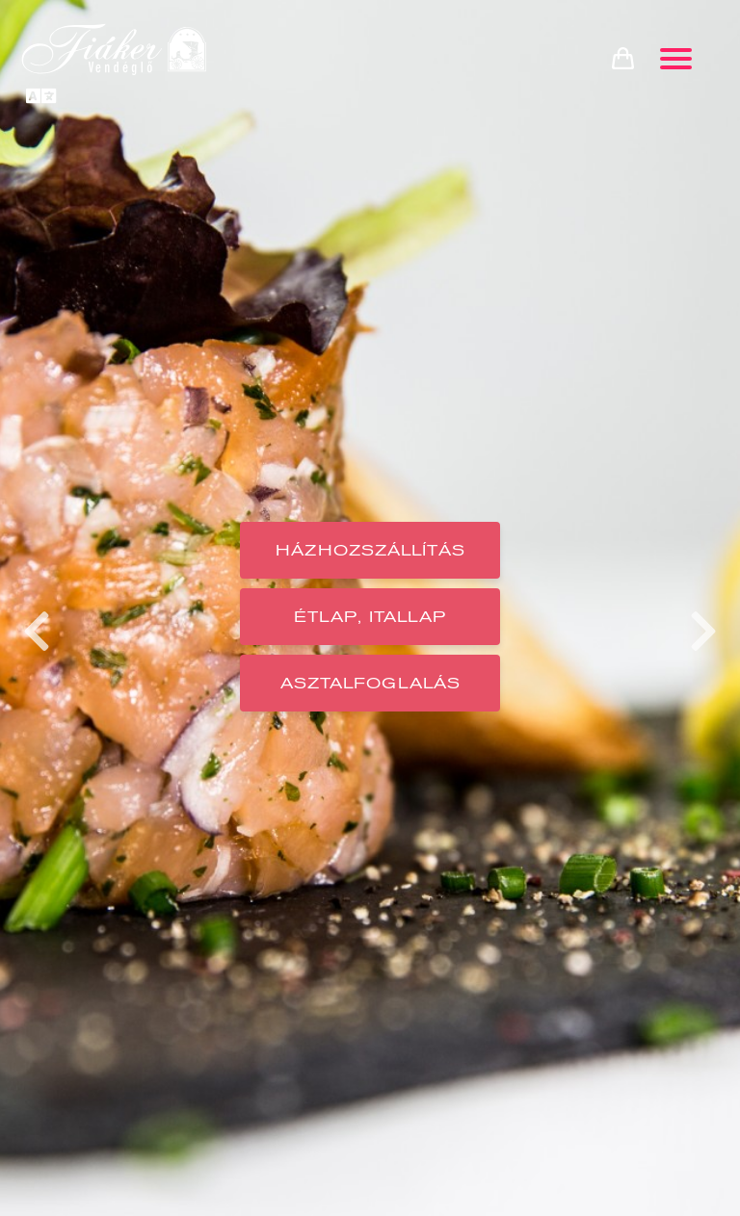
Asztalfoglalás (370, 683)
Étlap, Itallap (370, 617)
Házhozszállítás (370, 550)
